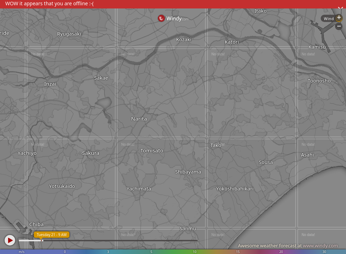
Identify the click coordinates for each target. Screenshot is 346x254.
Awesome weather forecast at (288, 245)
